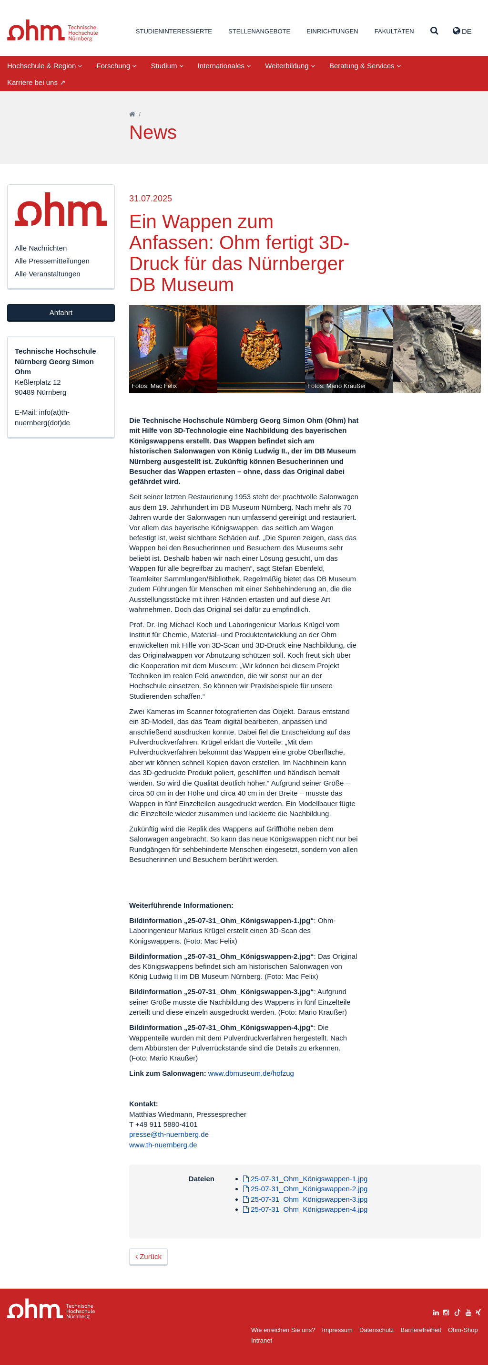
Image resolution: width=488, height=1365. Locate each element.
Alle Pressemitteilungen (52, 261)
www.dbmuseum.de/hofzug (251, 1073)
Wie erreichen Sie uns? (283, 1330)
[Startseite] (132, 114)
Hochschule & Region (44, 66)
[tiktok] (457, 1311)
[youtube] (468, 1311)
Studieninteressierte (174, 31)
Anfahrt (61, 312)
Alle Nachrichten (41, 248)
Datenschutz (376, 1330)
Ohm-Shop (463, 1330)
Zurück (148, 1256)
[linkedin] (436, 1311)
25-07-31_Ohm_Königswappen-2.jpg (305, 1189)
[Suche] (434, 31)
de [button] (462, 31)
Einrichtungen (332, 31)
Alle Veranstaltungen (48, 274)
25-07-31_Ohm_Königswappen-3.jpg (305, 1199)
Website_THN (52, 30)
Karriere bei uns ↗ (36, 82)
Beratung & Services (365, 66)
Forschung (116, 66)
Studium (167, 66)
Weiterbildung (290, 66)
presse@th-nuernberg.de (169, 1134)
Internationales (224, 66)
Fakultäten (394, 31)
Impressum (337, 1330)
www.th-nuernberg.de (163, 1145)
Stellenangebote (259, 31)
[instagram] (446, 1311)
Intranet (261, 1340)
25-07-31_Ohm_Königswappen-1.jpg (305, 1179)
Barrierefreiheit (420, 1330)
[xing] (478, 1311)
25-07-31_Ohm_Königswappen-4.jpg (305, 1209)
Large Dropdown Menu (51, 1309)
